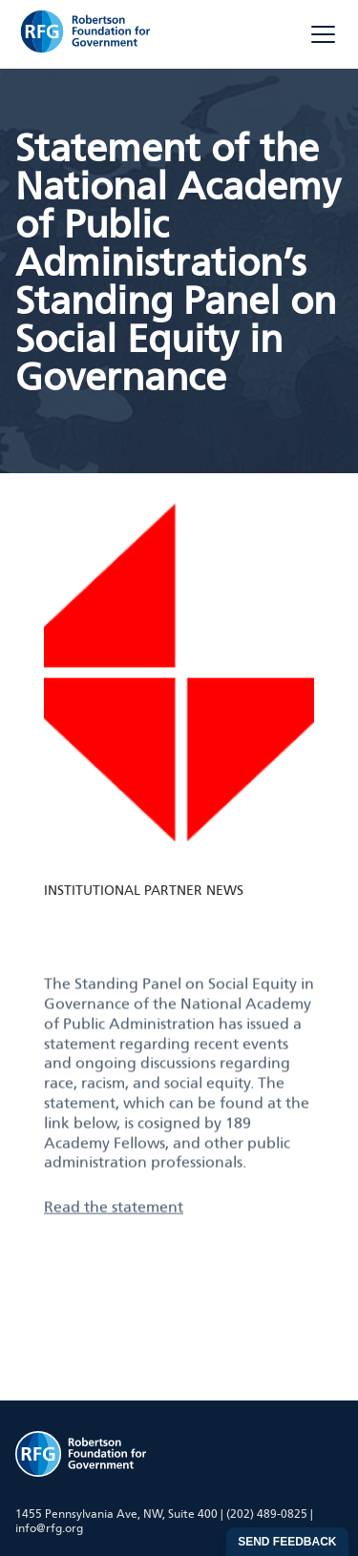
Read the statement (113, 1246)
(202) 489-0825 (266, 1514)
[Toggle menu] (323, 34)
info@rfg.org (49, 1528)
